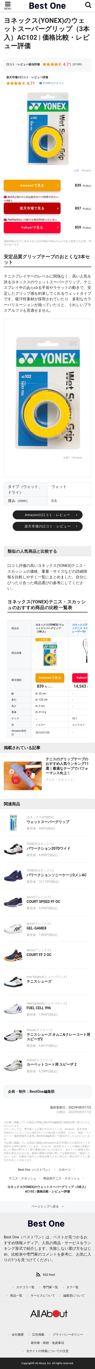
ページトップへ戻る (45, 1206)
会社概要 (18, 1334)
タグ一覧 (72, 1287)
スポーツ (65, 1170)
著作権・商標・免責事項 (47, 1343)
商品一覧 (16, 1295)
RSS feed (49, 1275)
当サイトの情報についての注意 (47, 1351)
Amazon (86, 170)
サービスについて (43, 1295)
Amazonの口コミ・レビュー (47, 515)
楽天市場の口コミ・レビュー (48, 526)
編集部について (74, 1295)
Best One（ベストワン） (34, 1170)
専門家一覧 (50, 1287)
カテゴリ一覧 (25, 1287)
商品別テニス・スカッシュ (61, 1178)
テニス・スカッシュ (22, 1178)
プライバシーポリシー (68, 1334)
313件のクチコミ (51, 83)
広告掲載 (38, 1334)
